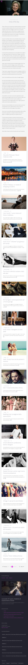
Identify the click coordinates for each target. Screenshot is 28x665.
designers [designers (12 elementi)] (8, 663)
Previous (5, 566)
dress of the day (6, 269)
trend (5, 153)
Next (22, 566)
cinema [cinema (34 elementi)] (3, 663)
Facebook (3, 577)
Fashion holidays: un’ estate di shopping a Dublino (12, 186)
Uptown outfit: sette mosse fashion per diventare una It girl (14, 612)
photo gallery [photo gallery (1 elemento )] (20, 663)
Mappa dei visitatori (5, 627)
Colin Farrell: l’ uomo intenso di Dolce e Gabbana (12, 214)
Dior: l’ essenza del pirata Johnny (13, 388)
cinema (5, 211)
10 (19, 566)
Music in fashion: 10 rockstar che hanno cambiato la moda (13, 617)
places (5, 182)
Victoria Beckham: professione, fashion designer (12, 444)
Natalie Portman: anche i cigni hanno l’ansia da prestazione (14, 472)
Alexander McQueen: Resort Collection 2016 (11, 156)
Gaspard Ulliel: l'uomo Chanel (9, 615)
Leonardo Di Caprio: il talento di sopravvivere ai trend (11, 600)
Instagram (10, 577)
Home (5, 610)
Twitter (7, 577)
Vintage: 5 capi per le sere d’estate (13, 501)
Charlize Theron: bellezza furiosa (12, 556)
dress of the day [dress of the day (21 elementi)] (14, 663)
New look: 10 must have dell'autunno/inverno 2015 (12, 614)
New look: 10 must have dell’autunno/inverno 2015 (16, 634)
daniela (3, 634)
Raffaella (4, 637)
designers (5, 327)
